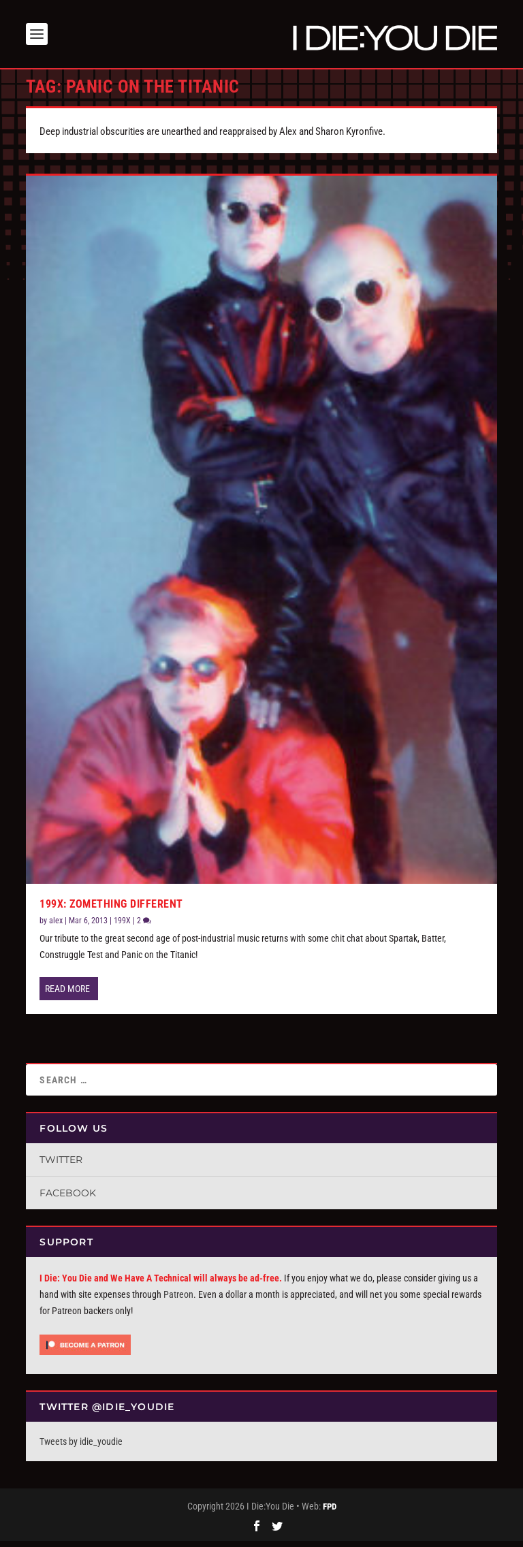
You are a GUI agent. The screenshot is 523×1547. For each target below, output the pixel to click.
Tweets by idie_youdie (81, 1447)
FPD (329, 1513)
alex (56, 927)
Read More (67, 995)
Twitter (60, 1166)
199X (122, 927)
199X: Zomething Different (111, 910)
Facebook (67, 1200)
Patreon (178, 1301)
